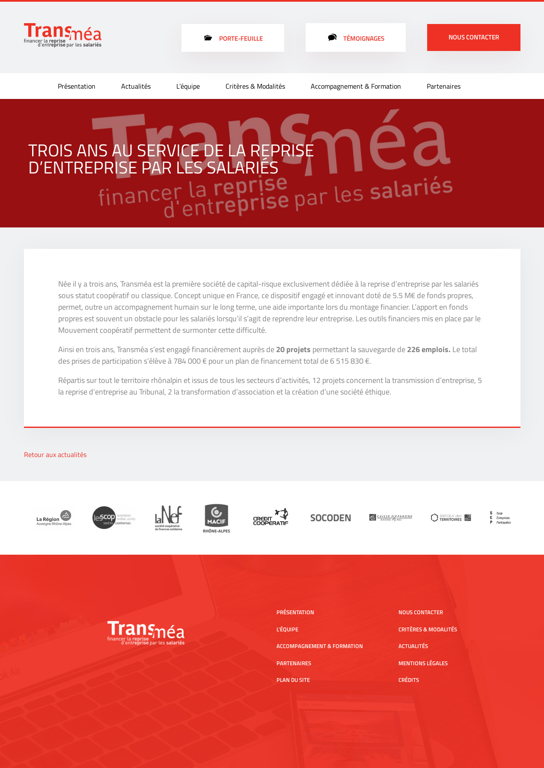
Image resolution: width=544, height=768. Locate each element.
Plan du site (293, 679)
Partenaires (444, 86)
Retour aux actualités (55, 454)
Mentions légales (423, 663)
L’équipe (188, 86)
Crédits (408, 679)
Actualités (136, 86)
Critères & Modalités (255, 86)
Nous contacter (474, 37)
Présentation (76, 86)
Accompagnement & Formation (356, 86)
